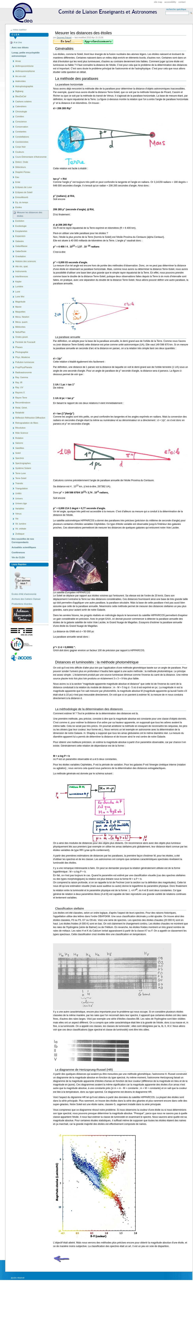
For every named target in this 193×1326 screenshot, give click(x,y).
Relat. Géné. (21, 407)
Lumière (19, 286)
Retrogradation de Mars (26, 423)
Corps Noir (20, 147)
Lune (17, 291)
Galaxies (19, 241)
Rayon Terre (21, 397)
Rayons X (20, 392)
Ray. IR (18, 382)
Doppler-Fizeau (22, 172)
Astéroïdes (20, 81)
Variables (19, 508)
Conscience (21, 121)
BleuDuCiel (20, 96)
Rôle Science (21, 433)
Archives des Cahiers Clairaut (26, 599)
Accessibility (170, 2)
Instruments (21, 271)
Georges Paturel (64, 37)
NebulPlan (20, 332)
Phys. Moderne (22, 357)
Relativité (19, 412)
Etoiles (18, 207)
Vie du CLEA (18, 557)
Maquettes (20, 312)
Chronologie (21, 111)
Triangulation (21, 488)
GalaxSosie (20, 251)
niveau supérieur (19, 30)
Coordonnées (21, 142)
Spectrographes (23, 463)
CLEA (86, 14)
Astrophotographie (24, 86)
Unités (18, 493)
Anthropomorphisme (25, 71)
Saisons (19, 443)
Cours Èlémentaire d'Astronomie (30, 157)
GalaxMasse (21, 246)
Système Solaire (23, 468)
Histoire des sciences (25, 261)
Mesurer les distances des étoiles (29, 214)
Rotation (19, 438)
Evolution (19, 221)
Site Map (158, 2)
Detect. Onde (21, 162)
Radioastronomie (23, 372)
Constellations (22, 137)
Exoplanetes (21, 231)
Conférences (18, 552)
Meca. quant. (21, 322)
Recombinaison (22, 402)
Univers (18, 498)
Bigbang (19, 91)
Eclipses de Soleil (23, 192)
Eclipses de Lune (23, 187)
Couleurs (19, 152)
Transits (19, 483)
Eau (17, 177)
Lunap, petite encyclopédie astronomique (26, 54)
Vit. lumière (20, 524)
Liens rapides (19, 564)
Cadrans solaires (23, 101)
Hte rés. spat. (21, 266)
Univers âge (21, 503)
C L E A (15, 34)
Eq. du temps (21, 202)
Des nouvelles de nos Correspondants (23, 541)
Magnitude (20, 301)
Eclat (17, 182)
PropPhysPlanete (23, 367)
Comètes (19, 116)
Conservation (21, 127)
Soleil (18, 453)
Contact (182, 2)
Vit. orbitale (20, 528)
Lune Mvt (19, 296)
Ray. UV (19, 387)
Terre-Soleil (20, 478)
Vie (16, 518)
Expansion (20, 236)
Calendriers (20, 106)
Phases (18, 347)
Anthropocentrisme (24, 66)
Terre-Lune (20, 473)
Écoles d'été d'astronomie (24, 594)
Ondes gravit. (21, 337)
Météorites (20, 327)
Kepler (18, 281)
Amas (18, 61)
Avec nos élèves (20, 47)
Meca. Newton (22, 317)
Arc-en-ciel (20, 76)
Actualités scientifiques (24, 547)
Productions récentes (22, 604)
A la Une (18, 42)
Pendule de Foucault (25, 342)
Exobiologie (20, 226)
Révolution (20, 428)
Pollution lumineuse (24, 362)
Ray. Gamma (21, 377)
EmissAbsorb (21, 197)
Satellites (19, 448)
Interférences (21, 276)
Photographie (21, 352)
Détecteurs (20, 167)
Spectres (19, 458)
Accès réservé (17, 1278)
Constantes (20, 131)
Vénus (18, 513)
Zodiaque (19, 534)
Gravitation (20, 256)
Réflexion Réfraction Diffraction (30, 418)
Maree (18, 307)
